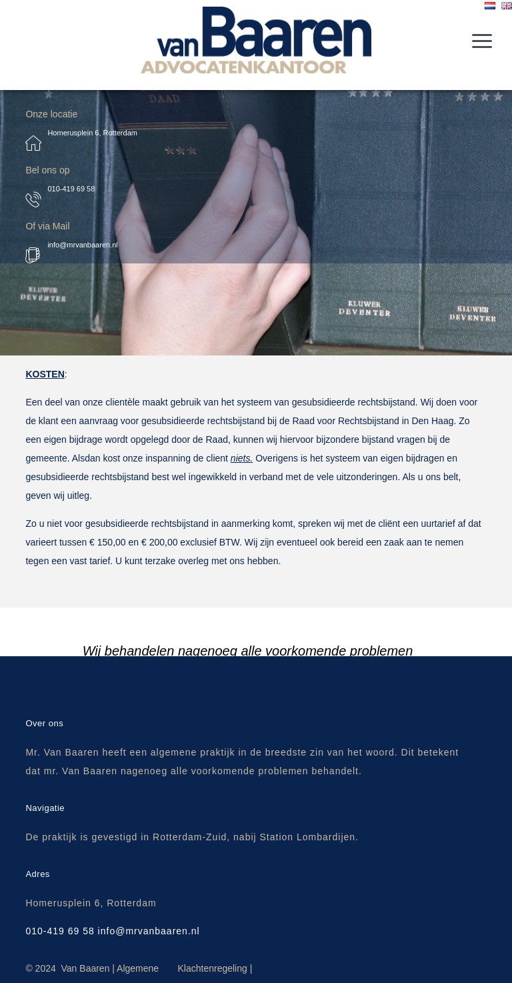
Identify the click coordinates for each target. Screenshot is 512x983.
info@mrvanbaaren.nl (82, 245)
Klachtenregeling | (214, 968)
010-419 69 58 (71, 189)
